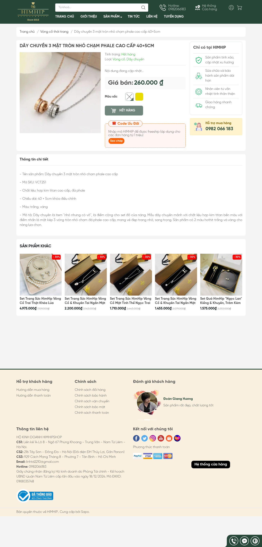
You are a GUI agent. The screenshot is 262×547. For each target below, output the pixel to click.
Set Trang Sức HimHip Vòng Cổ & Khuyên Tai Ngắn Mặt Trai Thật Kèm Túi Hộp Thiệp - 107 (85, 301)
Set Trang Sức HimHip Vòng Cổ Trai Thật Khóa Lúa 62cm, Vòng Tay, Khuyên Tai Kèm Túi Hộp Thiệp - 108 (40, 301)
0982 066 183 (219, 129)
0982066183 (37, 467)
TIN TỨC (134, 16)
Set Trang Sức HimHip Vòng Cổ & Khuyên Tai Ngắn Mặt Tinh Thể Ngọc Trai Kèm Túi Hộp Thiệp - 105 (175, 301)
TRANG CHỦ (64, 16)
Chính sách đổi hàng (90, 390)
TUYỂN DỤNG (174, 16)
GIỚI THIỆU (88, 16)
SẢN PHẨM (113, 17)
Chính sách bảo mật (90, 407)
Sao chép (116, 140)
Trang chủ (27, 32)
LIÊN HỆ (151, 16)
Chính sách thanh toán (92, 413)
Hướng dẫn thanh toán (33, 395)
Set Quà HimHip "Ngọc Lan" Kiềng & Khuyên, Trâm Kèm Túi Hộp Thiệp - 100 (221, 301)
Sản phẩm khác (35, 246)
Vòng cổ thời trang (54, 32)
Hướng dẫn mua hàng (32, 390)
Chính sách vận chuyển (92, 401)
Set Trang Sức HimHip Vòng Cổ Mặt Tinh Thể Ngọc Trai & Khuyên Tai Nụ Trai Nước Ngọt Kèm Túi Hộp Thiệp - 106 (130, 301)
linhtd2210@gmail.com (42, 462)
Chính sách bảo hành (91, 395)
